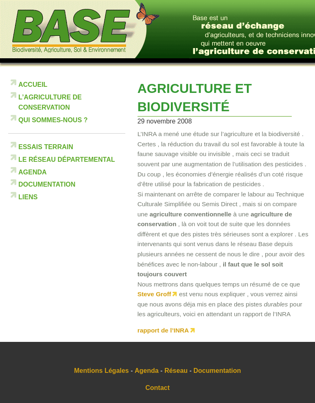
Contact (157, 387)
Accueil (32, 84)
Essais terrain (45, 146)
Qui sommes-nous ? (53, 120)
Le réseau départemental (66, 159)
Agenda (32, 172)
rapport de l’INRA (163, 330)
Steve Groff (154, 294)
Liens (28, 197)
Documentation (46, 184)
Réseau (176, 370)
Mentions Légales (101, 370)
